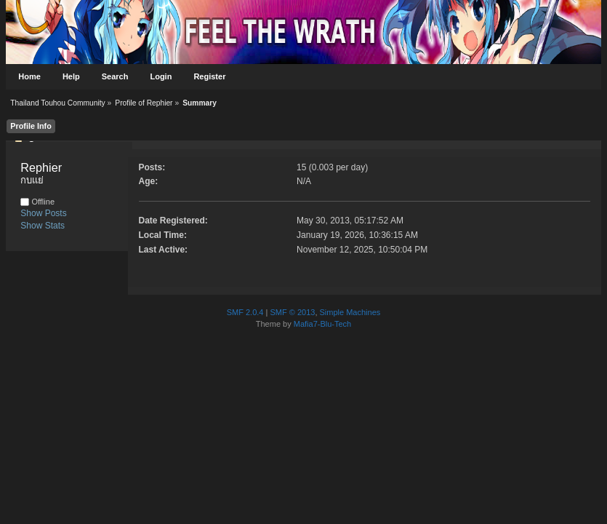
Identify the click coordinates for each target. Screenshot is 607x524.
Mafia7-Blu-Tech (322, 323)
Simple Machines (350, 312)
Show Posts (43, 213)
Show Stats (42, 226)
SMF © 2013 (292, 312)
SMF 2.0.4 (245, 312)
